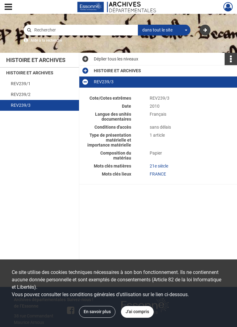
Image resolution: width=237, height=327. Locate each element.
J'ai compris (137, 311)
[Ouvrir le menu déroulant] (8, 7)
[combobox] (164, 30)
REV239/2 (21, 94)
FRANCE (158, 174)
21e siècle (159, 166)
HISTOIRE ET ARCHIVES (29, 72)
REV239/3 (21, 105)
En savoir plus (97, 311)
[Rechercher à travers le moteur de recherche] (84, 30)
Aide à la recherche (46, 40)
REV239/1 (21, 83)
